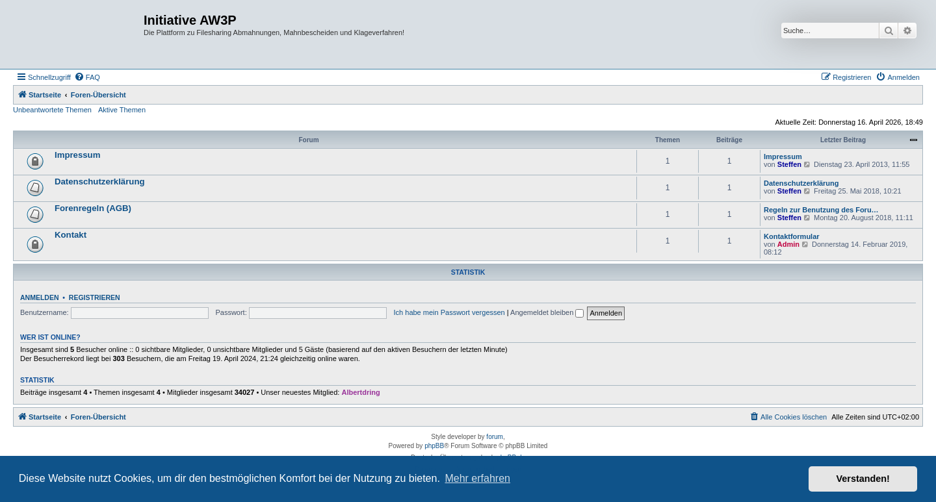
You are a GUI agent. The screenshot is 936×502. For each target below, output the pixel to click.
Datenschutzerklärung (100, 181)
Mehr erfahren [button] (477, 478)
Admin (788, 244)
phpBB (434, 445)
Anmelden (39, 297)
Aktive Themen (122, 110)
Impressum (77, 155)
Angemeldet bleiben (547, 312)
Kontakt (70, 235)
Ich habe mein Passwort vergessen (449, 312)
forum (494, 436)
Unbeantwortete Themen (52, 110)
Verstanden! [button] (863, 478)
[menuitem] (87, 77)
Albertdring (360, 392)
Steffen (789, 164)
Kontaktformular (792, 236)
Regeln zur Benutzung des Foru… (821, 210)
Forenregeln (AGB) (93, 208)
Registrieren (94, 297)
